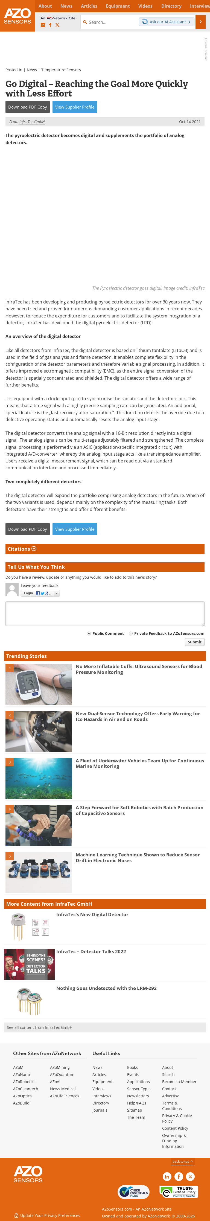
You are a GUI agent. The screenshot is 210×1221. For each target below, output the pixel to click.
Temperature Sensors (61, 69)
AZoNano (21, 1074)
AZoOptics (22, 1095)
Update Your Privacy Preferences (47, 1214)
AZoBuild (21, 1103)
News (32, 69)
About (167, 1067)
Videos (98, 1088)
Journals (99, 1110)
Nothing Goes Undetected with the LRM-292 (106, 988)
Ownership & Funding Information (174, 1141)
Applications (138, 1081)
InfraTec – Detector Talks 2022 (91, 951)
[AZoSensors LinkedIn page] (43, 25)
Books (132, 1067)
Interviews (101, 1095)
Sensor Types (139, 1088)
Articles (99, 1074)
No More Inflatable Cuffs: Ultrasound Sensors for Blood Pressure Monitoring (139, 669)
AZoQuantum (62, 1074)
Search (168, 1074)
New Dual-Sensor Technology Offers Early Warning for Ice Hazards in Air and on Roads (138, 716)
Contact (169, 1088)
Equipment (102, 1081)
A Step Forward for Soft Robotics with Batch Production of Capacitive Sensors (139, 810)
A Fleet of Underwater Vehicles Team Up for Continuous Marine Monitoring (140, 763)
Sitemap (134, 1110)
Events (133, 1074)
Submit (195, 641)
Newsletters (138, 1095)
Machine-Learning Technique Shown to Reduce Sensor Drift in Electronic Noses (138, 857)
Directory (100, 1103)
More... (199, 6)
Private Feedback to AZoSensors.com (169, 633)
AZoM (18, 1067)
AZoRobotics (24, 1081)
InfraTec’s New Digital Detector (92, 914)
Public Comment (108, 633)
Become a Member (179, 1081)
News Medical (63, 1088)
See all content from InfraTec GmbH (39, 1027)
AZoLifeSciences (64, 1095)
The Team (136, 1117)
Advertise (170, 1095)
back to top (183, 1161)
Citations (22, 549)
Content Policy (175, 1128)
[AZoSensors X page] (57, 25)
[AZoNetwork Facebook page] (50, 25)
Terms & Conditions (172, 1105)
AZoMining (60, 1067)
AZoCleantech (25, 1088)
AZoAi (55, 1081)
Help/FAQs (136, 1103)
